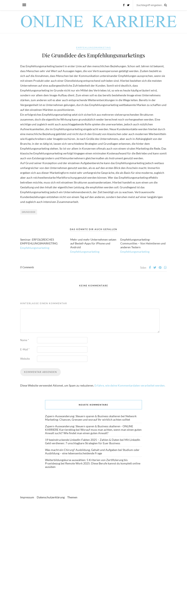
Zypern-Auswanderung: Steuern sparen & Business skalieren (82, 416)
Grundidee (29, 212)
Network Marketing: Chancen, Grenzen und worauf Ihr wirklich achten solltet (91, 417)
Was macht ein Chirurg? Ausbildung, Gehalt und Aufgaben (81, 450)
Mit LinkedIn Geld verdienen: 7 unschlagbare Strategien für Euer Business (92, 441)
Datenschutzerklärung (51, 497)
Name (24, 340)
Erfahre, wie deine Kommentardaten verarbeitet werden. (130, 385)
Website (25, 358)
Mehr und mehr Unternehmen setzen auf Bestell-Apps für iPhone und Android (93, 243)
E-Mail (24, 349)
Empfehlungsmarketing (93, 47)
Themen (72, 497)
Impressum (27, 497)
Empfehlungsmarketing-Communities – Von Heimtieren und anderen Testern (143, 243)
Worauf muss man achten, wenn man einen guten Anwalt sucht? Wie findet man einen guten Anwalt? (93, 431)
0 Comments (27, 267)
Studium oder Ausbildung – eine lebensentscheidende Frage (92, 451)
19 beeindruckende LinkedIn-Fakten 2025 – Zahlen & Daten (82, 439)
